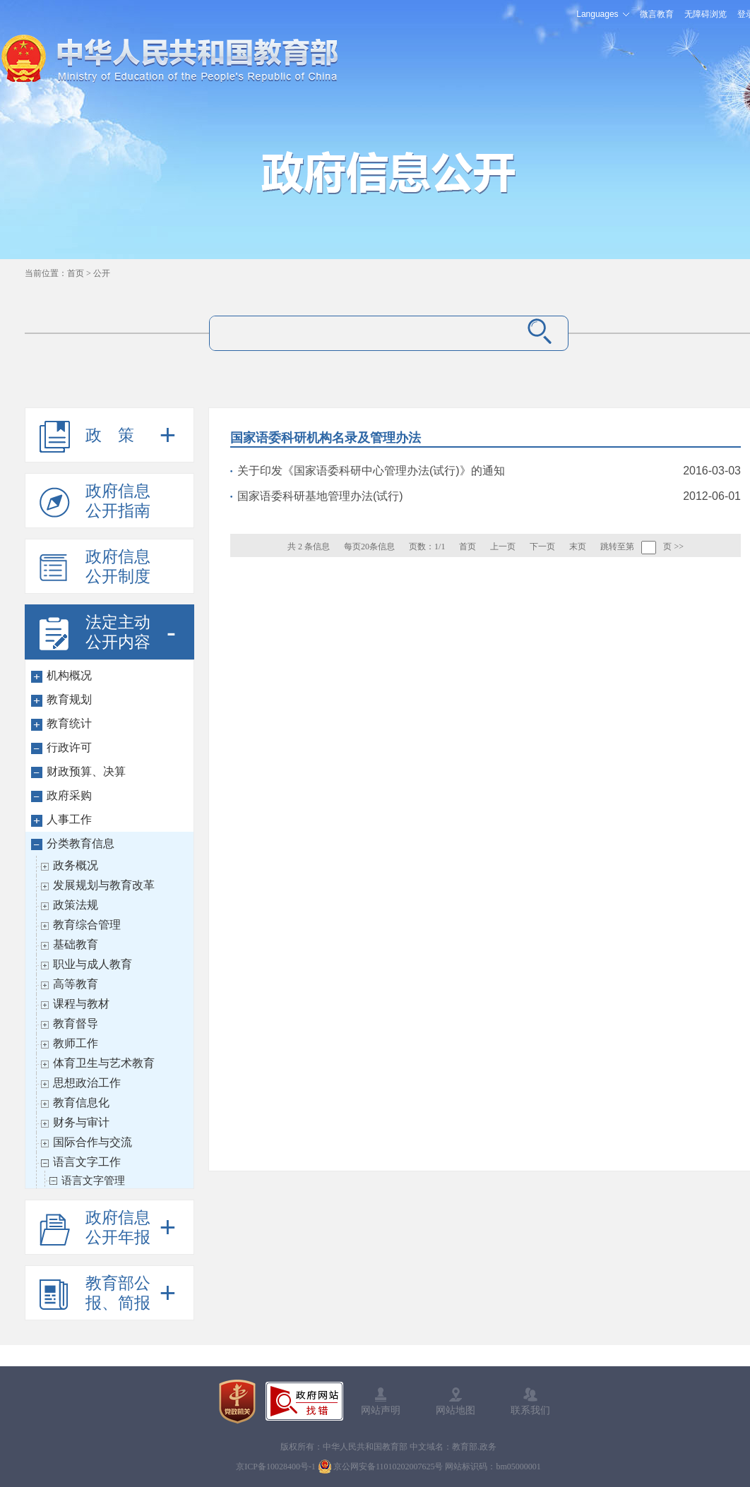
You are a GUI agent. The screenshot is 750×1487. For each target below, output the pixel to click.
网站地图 (455, 1410)
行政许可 (69, 747)
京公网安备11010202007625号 (388, 1466)
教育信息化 (81, 1103)
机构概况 (69, 675)
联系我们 (530, 1410)
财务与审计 (81, 1122)
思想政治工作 (87, 1083)
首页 (75, 273)
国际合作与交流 (92, 1142)
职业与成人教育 (92, 964)
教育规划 (69, 699)
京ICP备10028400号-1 (276, 1466)
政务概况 (75, 865)
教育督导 (75, 1023)
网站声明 (380, 1410)
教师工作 (75, 1043)
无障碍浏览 (705, 14)
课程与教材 (81, 1004)
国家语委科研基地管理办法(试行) (320, 496)
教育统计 (69, 723)
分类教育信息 (80, 843)
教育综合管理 (87, 925)
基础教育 (75, 944)
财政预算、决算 (86, 771)
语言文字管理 (93, 1180)
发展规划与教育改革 (104, 885)
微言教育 (657, 14)
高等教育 (75, 984)
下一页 (542, 546)
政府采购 (69, 795)
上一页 (503, 546)
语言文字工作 (87, 1162)
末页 (577, 546)
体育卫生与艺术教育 (104, 1063)
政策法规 (75, 905)
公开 (101, 273)
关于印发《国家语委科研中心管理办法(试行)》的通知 (371, 471)
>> (679, 546)
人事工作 (69, 819)
